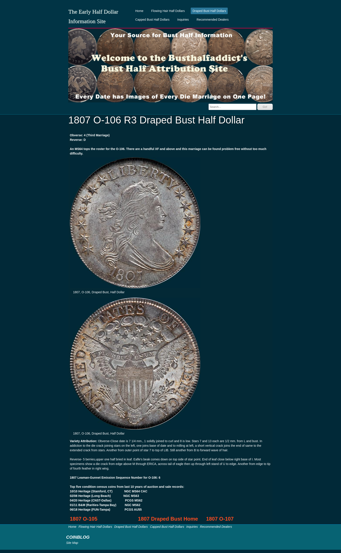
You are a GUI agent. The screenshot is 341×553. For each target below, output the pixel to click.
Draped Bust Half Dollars (209, 11)
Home (139, 11)
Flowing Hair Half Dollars (168, 11)
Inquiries (183, 19)
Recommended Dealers (213, 19)
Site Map (72, 543)
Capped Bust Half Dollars (152, 19)
